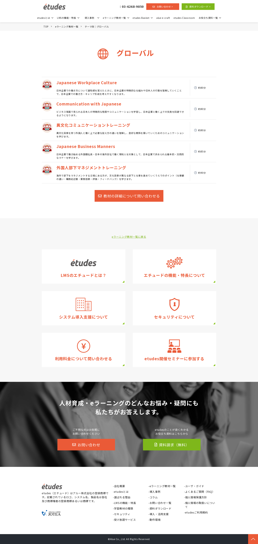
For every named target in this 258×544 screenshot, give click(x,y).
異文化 (129, 130)
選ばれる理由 (122, 497)
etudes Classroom (184, 17)
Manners (129, 151)
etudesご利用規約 (196, 512)
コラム (154, 497)
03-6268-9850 (133, 7)
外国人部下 (129, 172)
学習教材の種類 (123, 508)
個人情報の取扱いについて (200, 505)
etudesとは (43, 17)
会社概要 (119, 486)
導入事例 (89, 17)
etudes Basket (141, 17)
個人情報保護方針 (196, 497)
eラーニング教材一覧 (114, 17)
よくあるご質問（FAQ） (200, 492)
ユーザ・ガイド (194, 486)
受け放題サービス (125, 520)
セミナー (174, 350)
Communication (129, 108)
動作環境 (155, 520)
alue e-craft (163, 17)
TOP (46, 26)
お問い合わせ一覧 (160, 503)
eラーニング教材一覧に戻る (129, 237)
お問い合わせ (89, 444)
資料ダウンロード (160, 508)
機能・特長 (174, 266)
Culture (129, 87)
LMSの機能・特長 (66, 17)
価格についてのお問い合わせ (83, 350)
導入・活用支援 (83, 308)
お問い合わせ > (165, 6)
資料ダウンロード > (199, 6)
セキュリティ (174, 308)
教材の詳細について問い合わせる (131, 195)
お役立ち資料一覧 (208, 17)
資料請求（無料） (174, 444)
